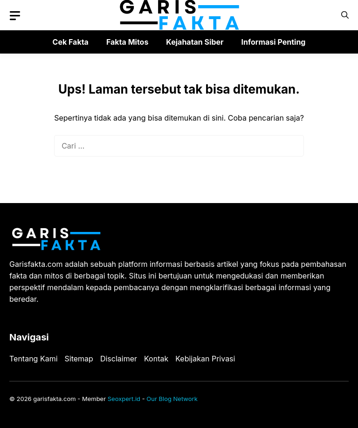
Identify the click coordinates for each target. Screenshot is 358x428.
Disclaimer (118, 358)
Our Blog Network (172, 398)
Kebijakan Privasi (205, 358)
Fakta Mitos (127, 42)
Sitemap (79, 358)
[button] (345, 15)
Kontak (156, 358)
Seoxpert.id (124, 398)
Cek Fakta (71, 42)
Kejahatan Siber (194, 42)
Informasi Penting (273, 42)
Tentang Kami (33, 358)
